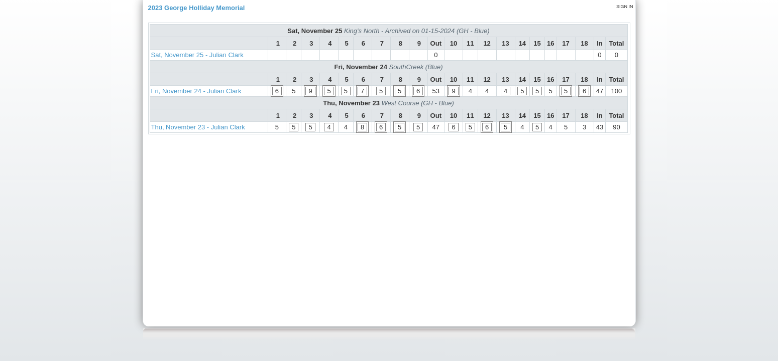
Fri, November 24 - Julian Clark (196, 91)
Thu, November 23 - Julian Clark (198, 127)
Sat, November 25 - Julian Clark (197, 55)
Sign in (624, 6)
